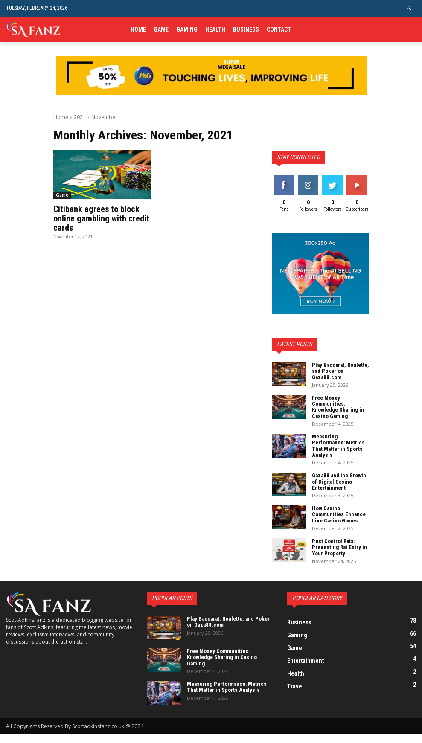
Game (62, 195)
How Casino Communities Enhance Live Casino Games (339, 514)
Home (60, 117)
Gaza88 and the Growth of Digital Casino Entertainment (339, 481)
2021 (80, 117)
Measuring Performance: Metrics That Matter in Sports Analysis (338, 445)
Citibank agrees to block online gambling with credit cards (101, 218)
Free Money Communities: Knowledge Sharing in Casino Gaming (338, 407)
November (104, 117)
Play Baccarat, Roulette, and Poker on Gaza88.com (340, 371)
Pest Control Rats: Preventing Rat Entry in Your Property (339, 547)
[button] (409, 8)
